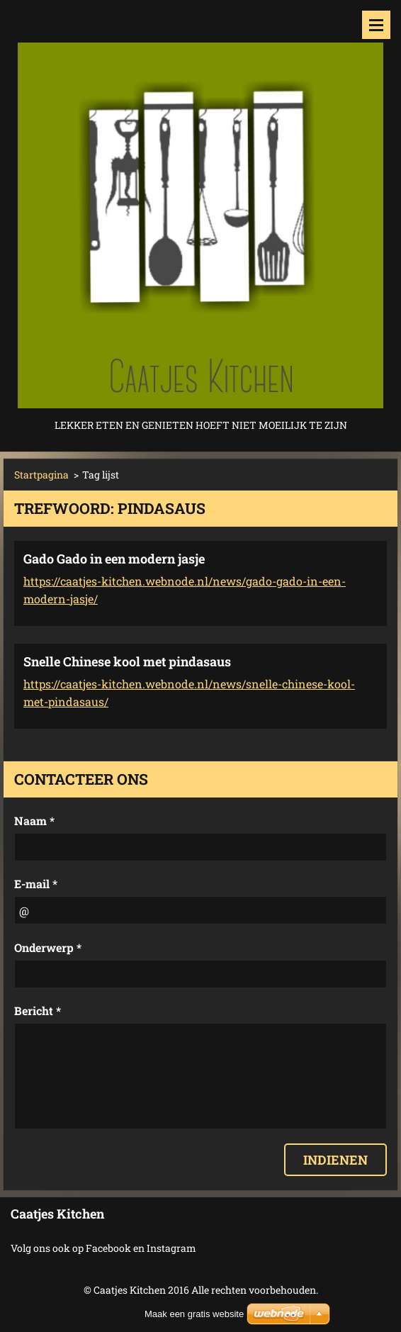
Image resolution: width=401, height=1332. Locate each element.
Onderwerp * (47, 947)
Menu (376, 25)
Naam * (34, 820)
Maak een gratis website (194, 1314)
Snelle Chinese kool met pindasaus (127, 661)
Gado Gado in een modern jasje (114, 558)
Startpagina (41, 474)
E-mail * (35, 883)
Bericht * (37, 1010)
